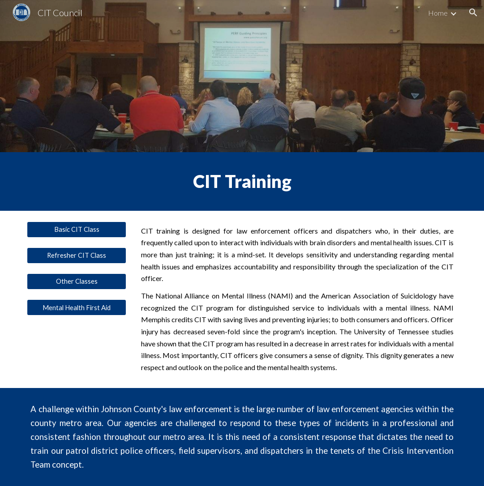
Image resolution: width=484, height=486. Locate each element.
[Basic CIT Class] (76, 229)
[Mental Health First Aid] (76, 307)
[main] (242, 181)
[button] (473, 12)
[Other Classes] (76, 281)
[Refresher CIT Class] (76, 255)
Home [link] (438, 13)
